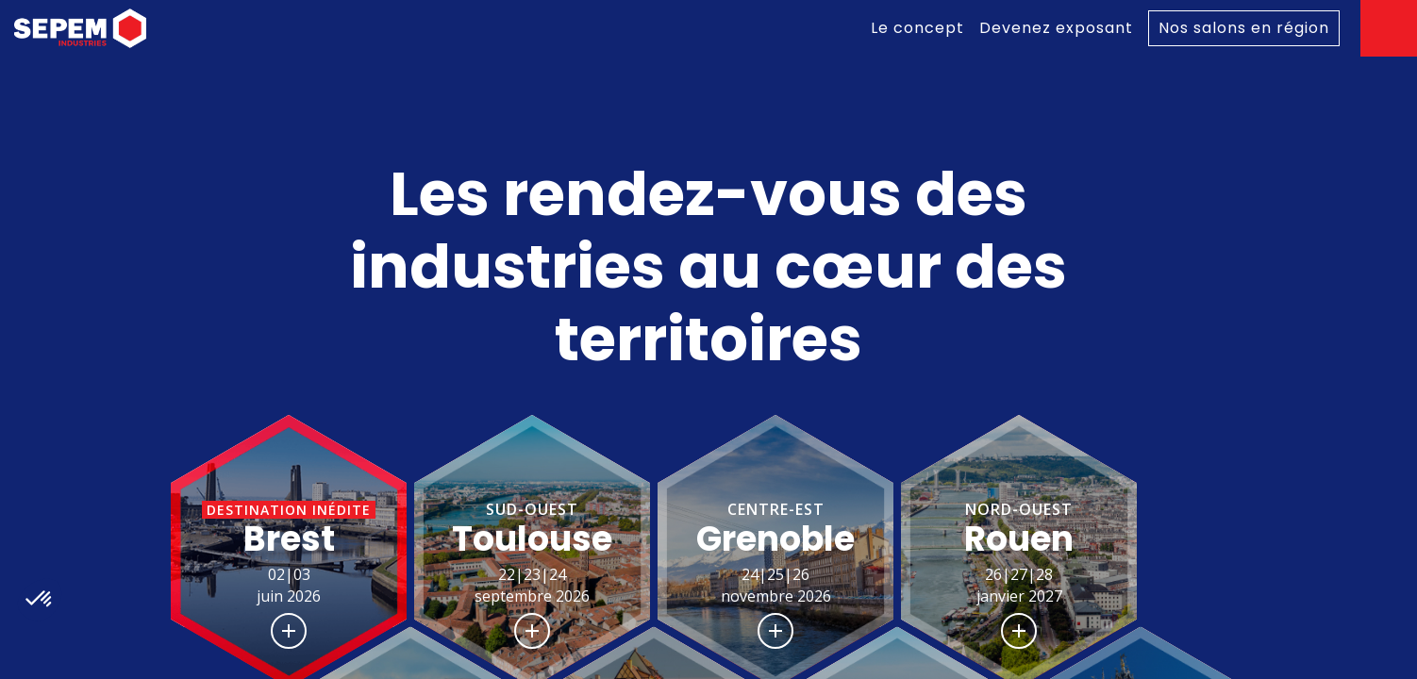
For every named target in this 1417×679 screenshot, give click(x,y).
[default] (1244, 28)
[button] (289, 554)
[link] (917, 28)
